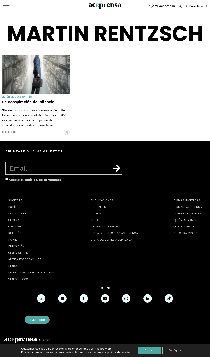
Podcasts (98, 206)
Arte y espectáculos (24, 259)
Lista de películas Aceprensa (114, 233)
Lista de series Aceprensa (111, 239)
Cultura (14, 226)
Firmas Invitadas (186, 200)
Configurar (175, 350)
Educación (16, 246)
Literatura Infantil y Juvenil (31, 272)
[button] (180, 6)
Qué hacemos (183, 226)
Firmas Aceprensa (187, 206)
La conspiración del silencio (28, 102)
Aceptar (149, 350)
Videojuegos (18, 279)
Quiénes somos (185, 220)
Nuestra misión (185, 233)
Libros (13, 265)
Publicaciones (102, 200)
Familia (13, 239)
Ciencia (13, 220)
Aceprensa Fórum (187, 213)
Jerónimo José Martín (17, 97)
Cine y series (18, 252)
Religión (15, 233)
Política (14, 206)
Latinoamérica (19, 213)
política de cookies (119, 352)
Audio (95, 220)
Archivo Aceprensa (106, 226)
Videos (96, 213)
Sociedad (15, 200)
